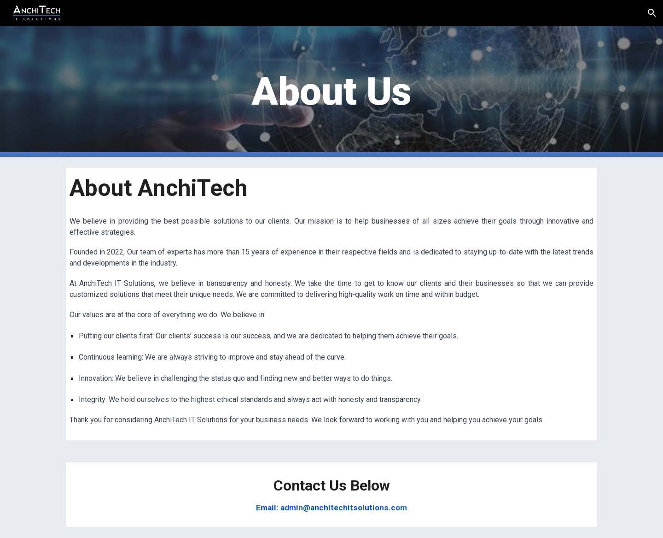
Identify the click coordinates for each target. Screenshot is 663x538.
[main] (331, 91)
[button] (652, 13)
